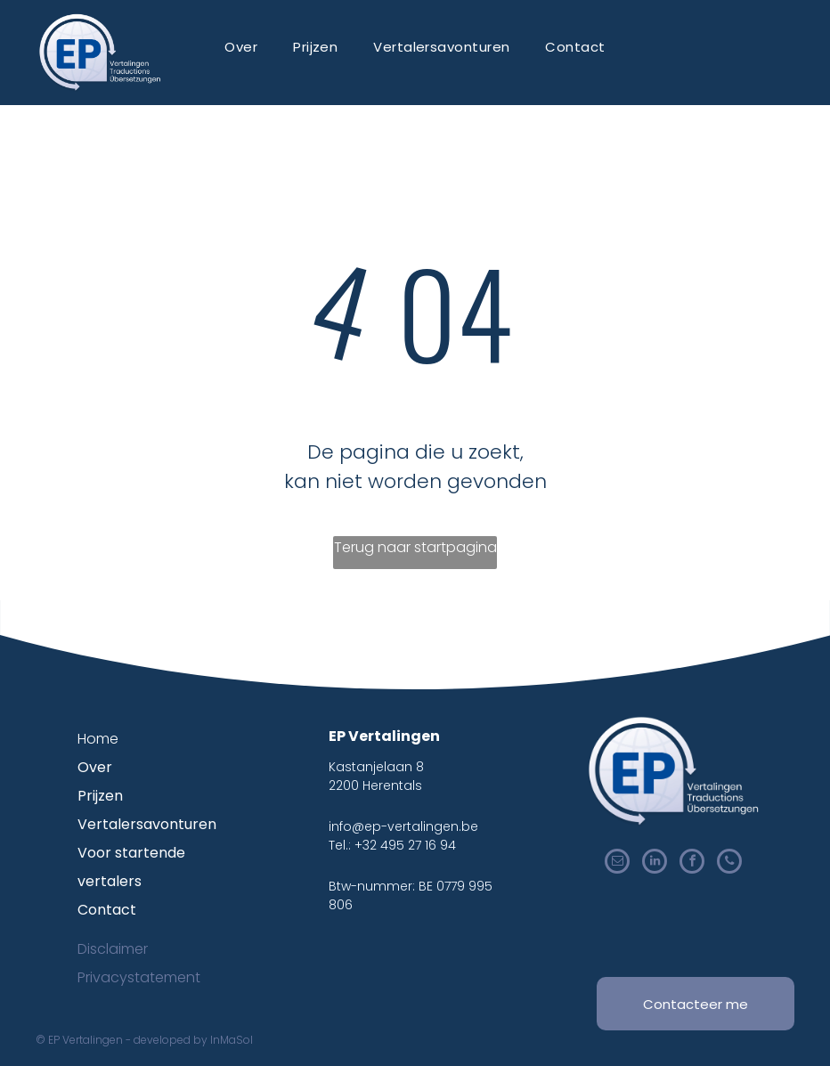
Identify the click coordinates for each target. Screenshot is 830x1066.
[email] (617, 863)
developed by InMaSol (193, 1039)
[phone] (729, 863)
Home (97, 738)
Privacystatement (138, 977)
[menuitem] (241, 46)
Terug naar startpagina (415, 547)
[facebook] (691, 863)
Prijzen (100, 795)
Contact (106, 909)
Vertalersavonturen (146, 824)
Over (94, 767)
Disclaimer (112, 949)
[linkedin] (654, 863)
